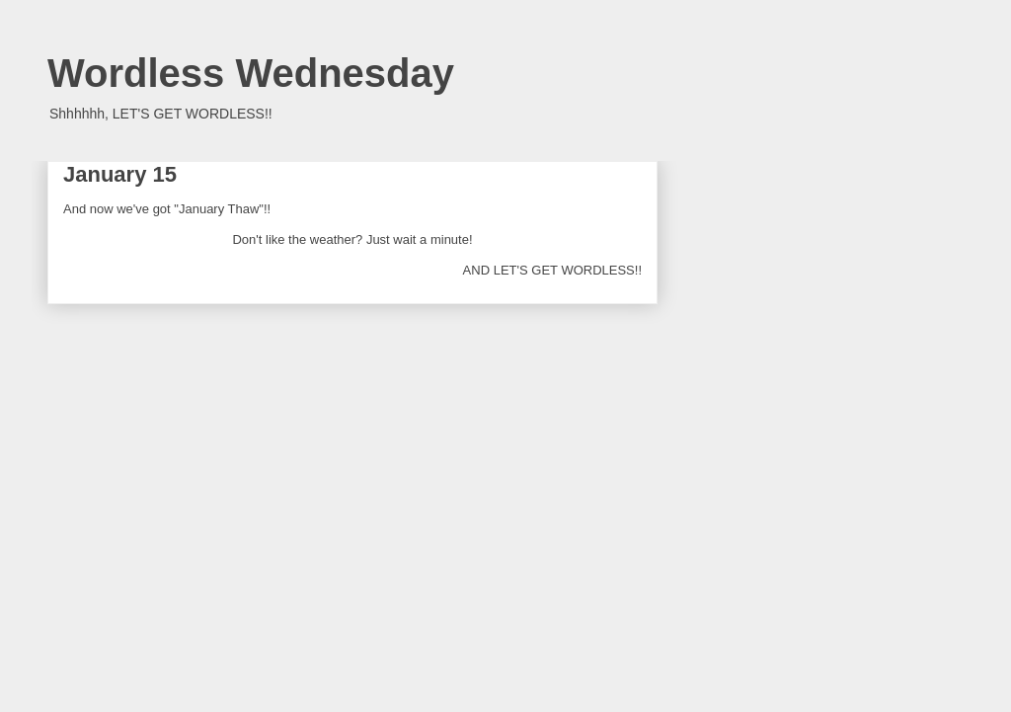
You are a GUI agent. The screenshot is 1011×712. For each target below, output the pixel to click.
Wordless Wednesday (250, 73)
